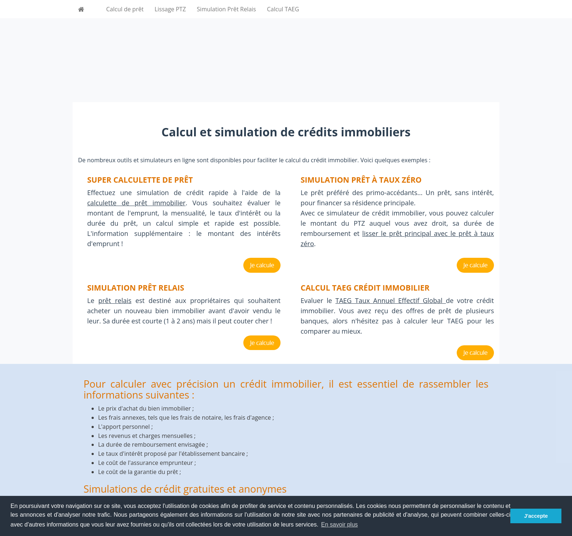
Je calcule (262, 265)
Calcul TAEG (283, 9)
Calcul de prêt (125, 9)
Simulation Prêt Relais (226, 9)
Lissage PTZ (170, 9)
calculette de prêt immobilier (136, 202)
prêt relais (114, 300)
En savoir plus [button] (339, 524)
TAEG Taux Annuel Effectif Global (391, 300)
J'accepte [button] (536, 516)
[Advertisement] (286, 51)
